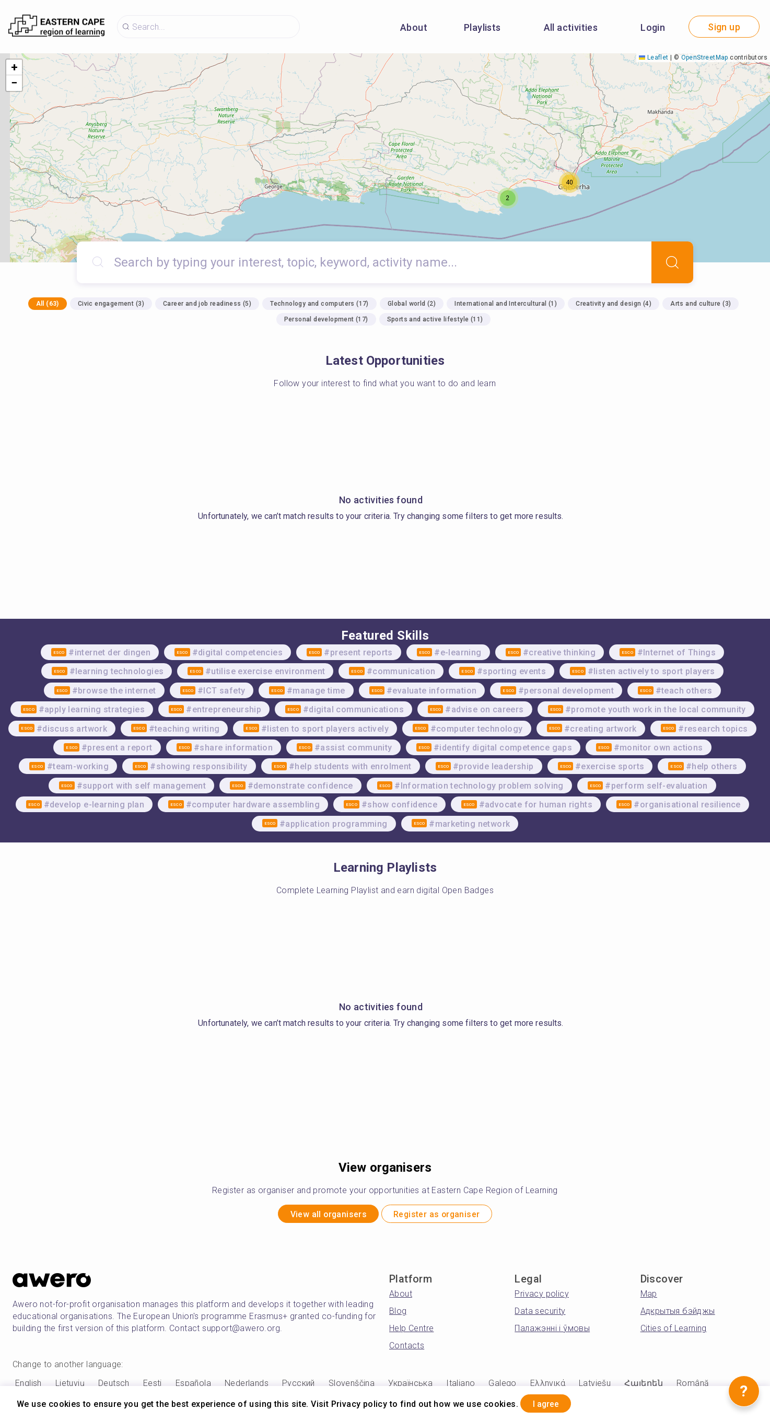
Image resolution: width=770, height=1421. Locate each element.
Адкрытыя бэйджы (677, 1315)
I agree (554, 1401)
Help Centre (411, 1332)
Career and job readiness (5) (207, 303)
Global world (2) (412, 303)
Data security (540, 1315)
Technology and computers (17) (319, 303)
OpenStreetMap (704, 57)
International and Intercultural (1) (505, 303)
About (413, 27)
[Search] (672, 262)
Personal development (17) (326, 319)
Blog (398, 1315)
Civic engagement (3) (111, 303)
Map (648, 1297)
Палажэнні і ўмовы (552, 1332)
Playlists (482, 27)
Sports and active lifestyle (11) (435, 319)
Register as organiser (447, 1215)
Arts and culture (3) (700, 303)
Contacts (406, 1349)
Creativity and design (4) (613, 303)
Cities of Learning (673, 1332)
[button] (507, 198)
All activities (571, 27)
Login (652, 27)
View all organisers (317, 1215)
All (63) (47, 303)
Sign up (724, 26)
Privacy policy (542, 1297)
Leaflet (653, 57)
